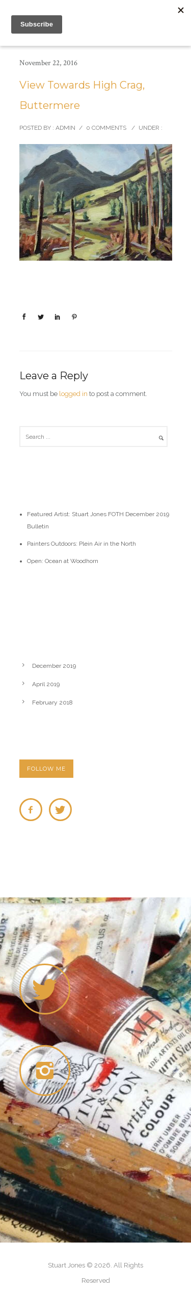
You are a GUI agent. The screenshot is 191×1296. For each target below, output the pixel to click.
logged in (73, 394)
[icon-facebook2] (33, 809)
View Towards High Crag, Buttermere (82, 95)
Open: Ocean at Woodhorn (62, 561)
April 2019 (46, 684)
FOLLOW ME (46, 768)
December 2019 (54, 665)
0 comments (106, 127)
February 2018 (52, 702)
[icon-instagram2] (47, 1070)
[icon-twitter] (60, 809)
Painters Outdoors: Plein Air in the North (81, 543)
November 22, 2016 (48, 63)
